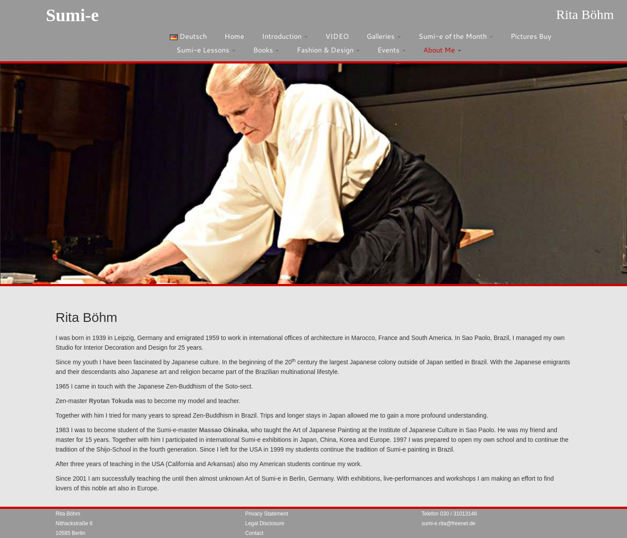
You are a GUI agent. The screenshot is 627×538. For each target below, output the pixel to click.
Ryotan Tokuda (111, 400)
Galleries (383, 36)
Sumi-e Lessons (205, 49)
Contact (254, 533)
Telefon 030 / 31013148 (449, 514)
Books (266, 49)
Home (234, 36)
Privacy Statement (266, 514)
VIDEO (337, 36)
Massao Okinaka (223, 429)
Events (391, 49)
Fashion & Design (328, 49)
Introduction (285, 36)
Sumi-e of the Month (455, 36)
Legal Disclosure (264, 523)
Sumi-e (72, 15)
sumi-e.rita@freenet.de (448, 523)
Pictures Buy (531, 36)
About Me (442, 49)
